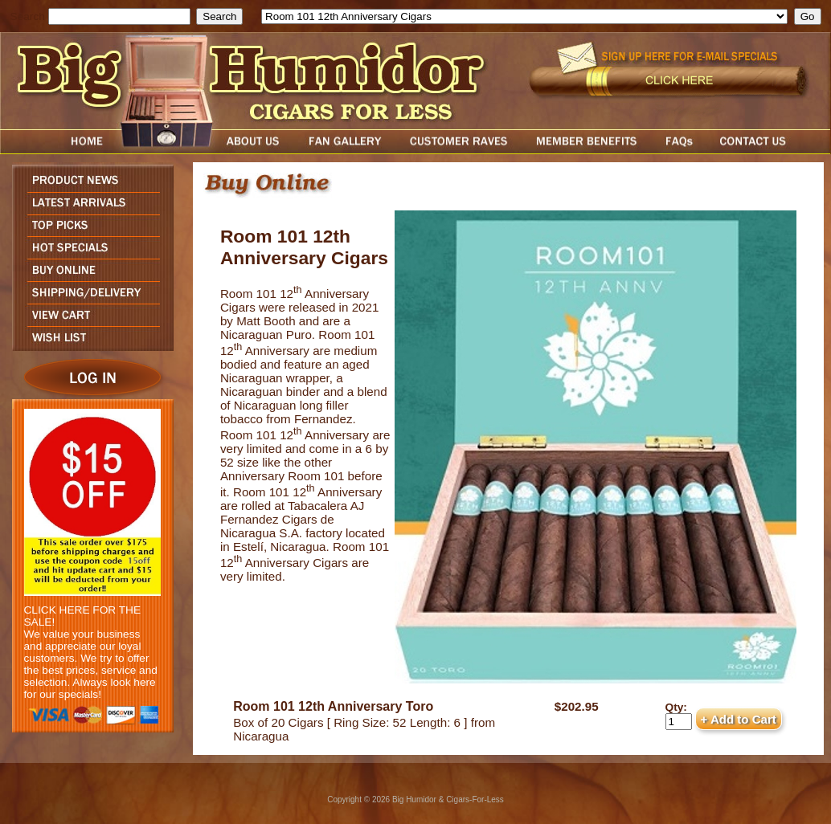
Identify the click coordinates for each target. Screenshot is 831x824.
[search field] (119, 16)
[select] (524, 16)
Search (27, 16)
